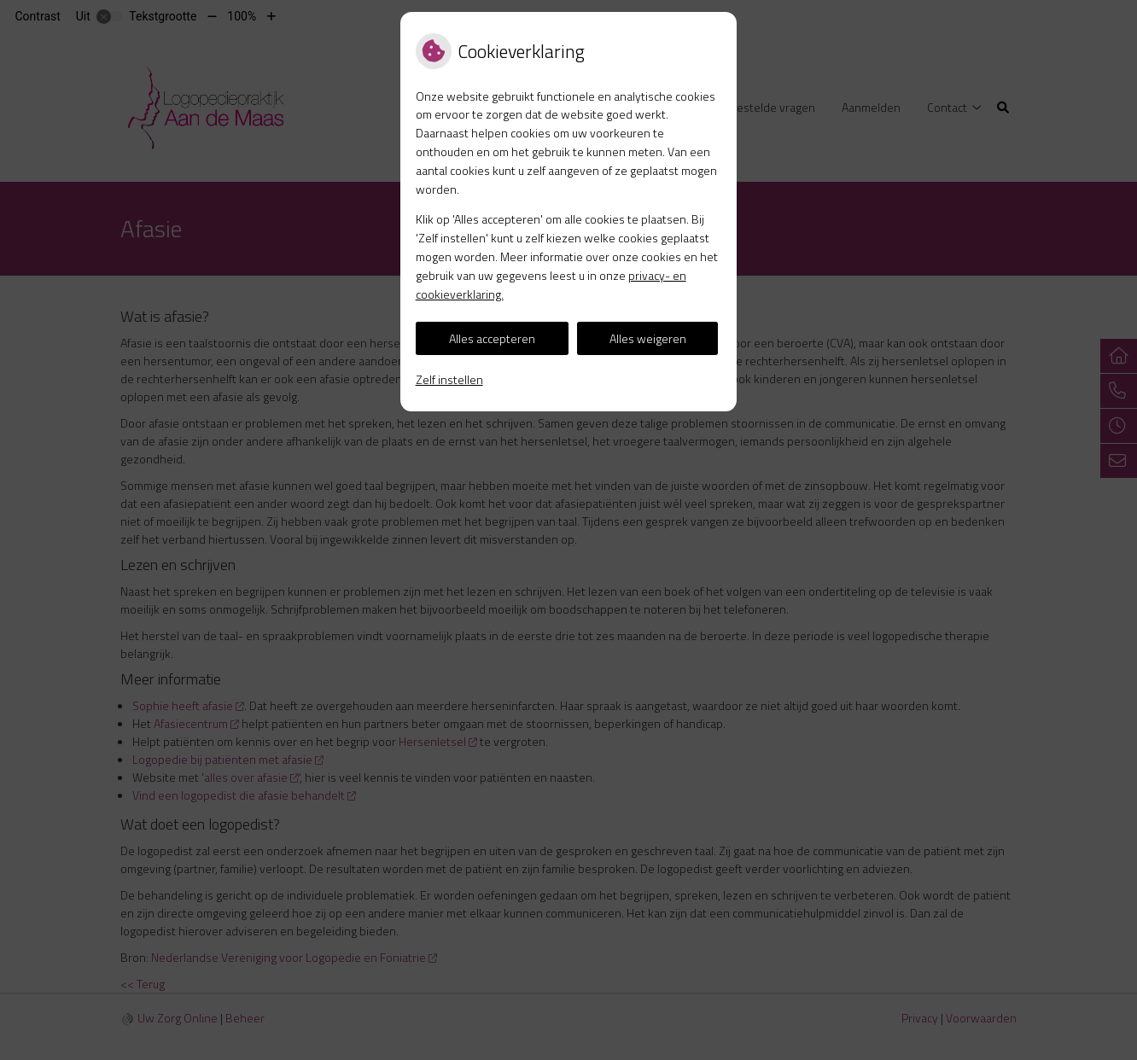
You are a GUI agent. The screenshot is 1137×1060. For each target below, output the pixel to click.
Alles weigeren (647, 338)
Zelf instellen (449, 379)
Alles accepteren (492, 338)
